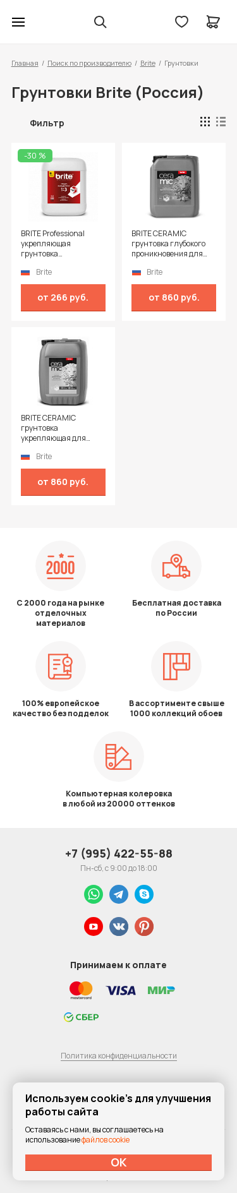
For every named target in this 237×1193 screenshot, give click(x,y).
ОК (119, 1162)
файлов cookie (106, 1139)
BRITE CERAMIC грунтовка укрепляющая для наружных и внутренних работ (54, 428)
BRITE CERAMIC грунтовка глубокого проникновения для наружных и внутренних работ (168, 244)
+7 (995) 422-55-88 (119, 853)
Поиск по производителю (89, 63)
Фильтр (47, 123)
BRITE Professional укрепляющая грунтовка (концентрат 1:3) (53, 244)
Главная (25, 63)
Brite (147, 63)
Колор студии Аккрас (51, 22)
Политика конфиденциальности (119, 1055)
